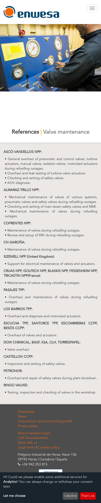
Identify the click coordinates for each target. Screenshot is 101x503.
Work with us (27, 442)
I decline (70, 495)
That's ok (88, 495)
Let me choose (14, 495)
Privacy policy (28, 426)
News (22, 416)
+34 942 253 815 (35, 464)
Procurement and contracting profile (45, 421)
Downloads (26, 411)
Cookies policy (49, 447)
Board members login (34, 433)
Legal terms (26, 447)
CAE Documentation (33, 438)
